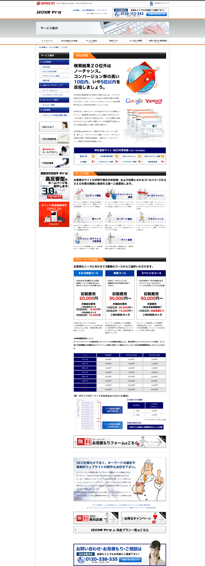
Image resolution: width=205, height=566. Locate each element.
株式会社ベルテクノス (162, 3)
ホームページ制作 (127, 508)
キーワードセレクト (93, 508)
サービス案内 (54, 47)
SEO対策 (110, 505)
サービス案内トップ (99, 505)
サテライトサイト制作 (135, 505)
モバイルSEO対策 (120, 505)
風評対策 (147, 505)
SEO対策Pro (43, 47)
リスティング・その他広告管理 (145, 508)
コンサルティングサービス (111, 508)
